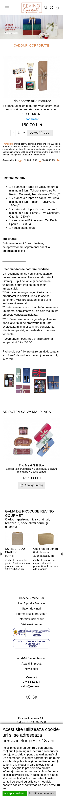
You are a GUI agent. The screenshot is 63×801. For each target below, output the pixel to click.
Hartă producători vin (31, 603)
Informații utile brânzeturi (31, 613)
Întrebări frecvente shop (31, 658)
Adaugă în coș (39, 132)
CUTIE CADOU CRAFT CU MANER (15, 552)
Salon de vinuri (31, 608)
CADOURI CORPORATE (31, 45)
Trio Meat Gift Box (31, 465)
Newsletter (31, 668)
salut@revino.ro (31, 686)
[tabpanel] (17, 554)
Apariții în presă (31, 663)
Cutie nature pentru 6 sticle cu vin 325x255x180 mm (45, 552)
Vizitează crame (31, 624)
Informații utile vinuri (31, 619)
